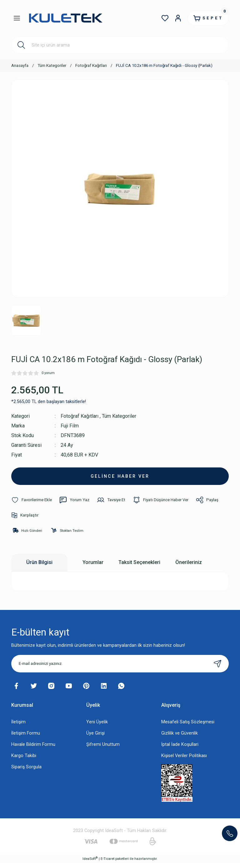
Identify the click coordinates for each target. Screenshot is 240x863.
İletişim (18, 722)
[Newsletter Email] (120, 663)
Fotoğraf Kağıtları (79, 416)
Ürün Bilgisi (39, 562)
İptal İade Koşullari (179, 744)
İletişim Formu (25, 733)
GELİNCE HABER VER (120, 476)
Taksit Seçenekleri (139, 562)
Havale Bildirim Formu (33, 744)
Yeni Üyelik (97, 722)
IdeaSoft (90, 858)
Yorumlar (92, 562)
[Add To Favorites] (31, 500)
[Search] (120, 45)
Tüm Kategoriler (119, 416)
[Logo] (65, 18)
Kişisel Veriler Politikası (184, 755)
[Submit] (217, 663)
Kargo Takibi (23, 755)
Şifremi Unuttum (103, 744)
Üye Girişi (95, 733)
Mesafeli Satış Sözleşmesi (187, 722)
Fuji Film (70, 426)
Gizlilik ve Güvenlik (179, 733)
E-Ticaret (107, 858)
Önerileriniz (188, 562)
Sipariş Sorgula (26, 767)
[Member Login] (177, 18)
